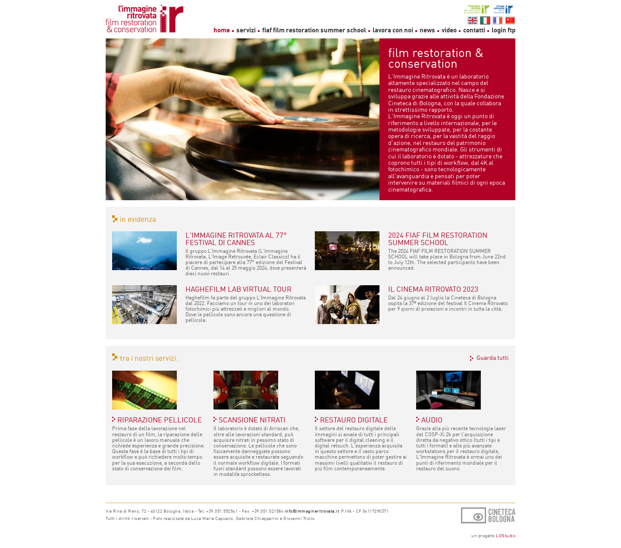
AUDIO (431, 419)
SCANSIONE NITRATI (252, 419)
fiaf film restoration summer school (314, 30)
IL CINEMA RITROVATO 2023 (433, 288)
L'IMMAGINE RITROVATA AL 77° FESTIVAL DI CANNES (236, 238)
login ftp (503, 30)
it (485, 20)
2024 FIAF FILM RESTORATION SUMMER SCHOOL (437, 238)
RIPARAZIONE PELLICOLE (159, 419)
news (427, 30)
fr (497, 20)
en (472, 20)
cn (510, 20)
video (449, 30)
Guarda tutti (493, 357)
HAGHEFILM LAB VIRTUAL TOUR (238, 288)
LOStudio (505, 535)
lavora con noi (393, 30)
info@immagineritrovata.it (312, 510)
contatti (474, 30)
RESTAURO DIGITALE (354, 419)
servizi (246, 30)
